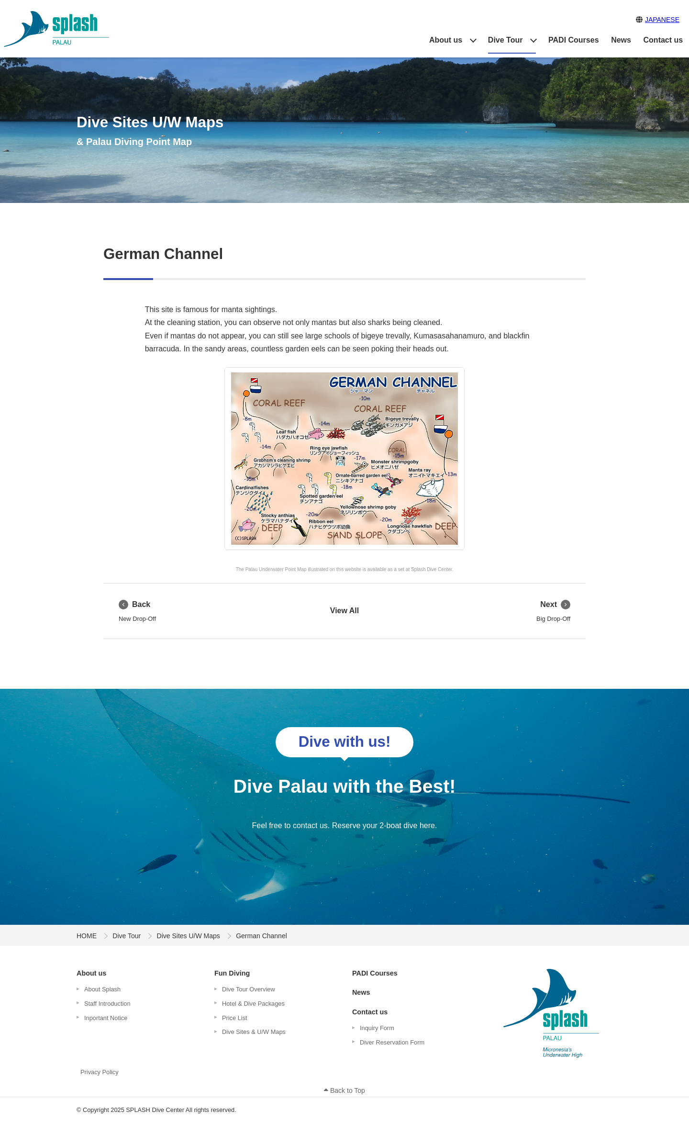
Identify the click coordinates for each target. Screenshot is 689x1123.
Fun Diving (232, 973)
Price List (234, 1018)
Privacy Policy (99, 1072)
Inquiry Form (377, 1028)
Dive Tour (505, 40)
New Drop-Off (137, 610)
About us (445, 40)
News (621, 40)
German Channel (163, 254)
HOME (87, 936)
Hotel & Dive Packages (253, 1003)
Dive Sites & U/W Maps (254, 1031)
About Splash (102, 989)
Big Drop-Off (553, 610)
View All (344, 610)
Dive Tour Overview (248, 989)
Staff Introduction (107, 1003)
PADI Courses (573, 40)
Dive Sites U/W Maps (188, 936)
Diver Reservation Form (392, 1042)
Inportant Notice (105, 1018)
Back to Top (344, 1090)
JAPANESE (662, 19)
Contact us (663, 40)
